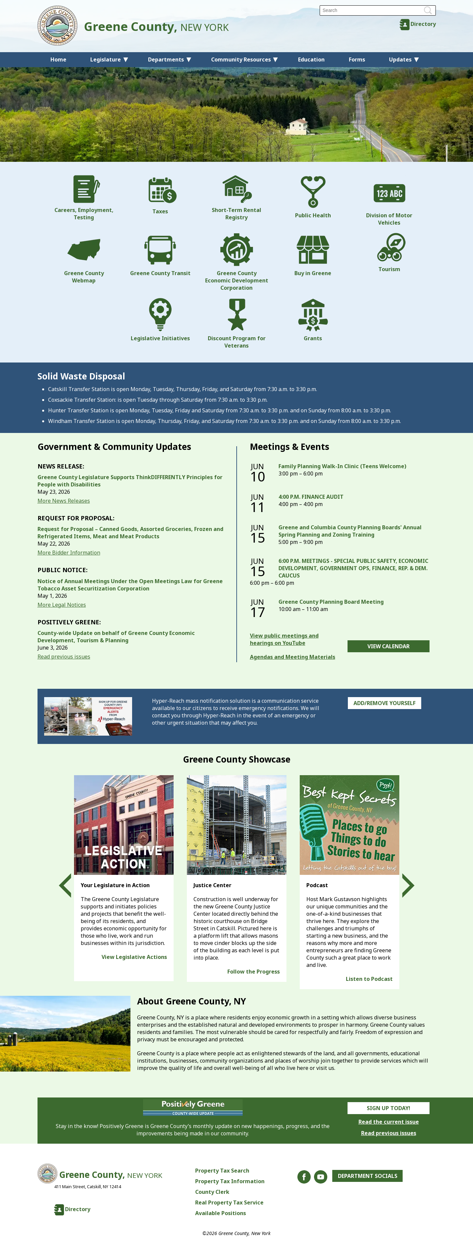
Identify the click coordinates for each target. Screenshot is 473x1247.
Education (311, 59)
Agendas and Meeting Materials (292, 657)
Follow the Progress (253, 971)
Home (58, 59)
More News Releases (64, 500)
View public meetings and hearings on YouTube (284, 639)
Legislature (105, 59)
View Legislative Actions (134, 957)
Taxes (160, 195)
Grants (313, 320)
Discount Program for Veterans (237, 323)
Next (402, 885)
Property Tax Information (230, 1181)
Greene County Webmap (84, 258)
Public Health (313, 197)
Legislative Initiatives (160, 320)
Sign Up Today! (388, 1108)
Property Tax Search (222, 1170)
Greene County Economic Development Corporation (236, 262)
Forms (357, 59)
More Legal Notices (62, 604)
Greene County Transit (160, 255)
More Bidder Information (69, 552)
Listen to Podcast (369, 979)
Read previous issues (64, 656)
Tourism (389, 253)
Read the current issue (388, 1121)
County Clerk (212, 1191)
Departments (166, 59)
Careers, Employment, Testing (84, 198)
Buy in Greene (312, 255)
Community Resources (241, 59)
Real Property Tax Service (229, 1202)
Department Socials (367, 1176)
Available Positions (220, 1213)
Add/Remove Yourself (385, 703)
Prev (71, 885)
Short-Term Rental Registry (236, 198)
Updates (400, 59)
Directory (423, 24)
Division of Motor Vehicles (389, 200)
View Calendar (388, 646)
